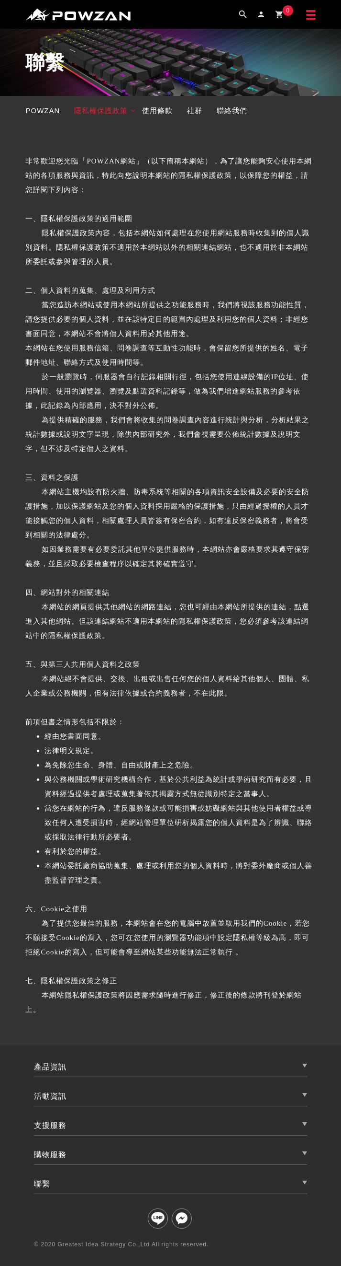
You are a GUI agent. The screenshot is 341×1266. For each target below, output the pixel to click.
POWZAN (42, 110)
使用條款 (157, 110)
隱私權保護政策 (101, 110)
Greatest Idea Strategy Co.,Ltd (104, 1244)
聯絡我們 (232, 110)
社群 (194, 110)
